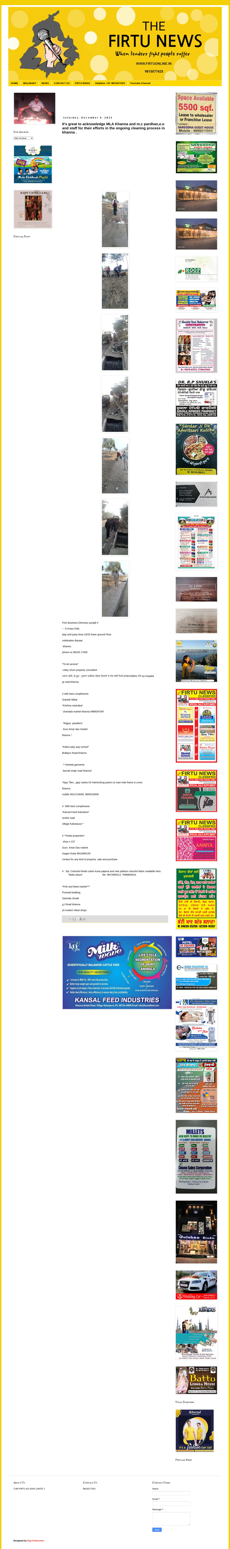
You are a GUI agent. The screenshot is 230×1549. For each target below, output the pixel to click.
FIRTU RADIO (82, 83)
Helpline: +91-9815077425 (110, 83)
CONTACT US (62, 83)
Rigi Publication (35, 1540)
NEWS (45, 83)
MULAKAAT (29, 83)
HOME (14, 83)
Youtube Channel (140, 83)
